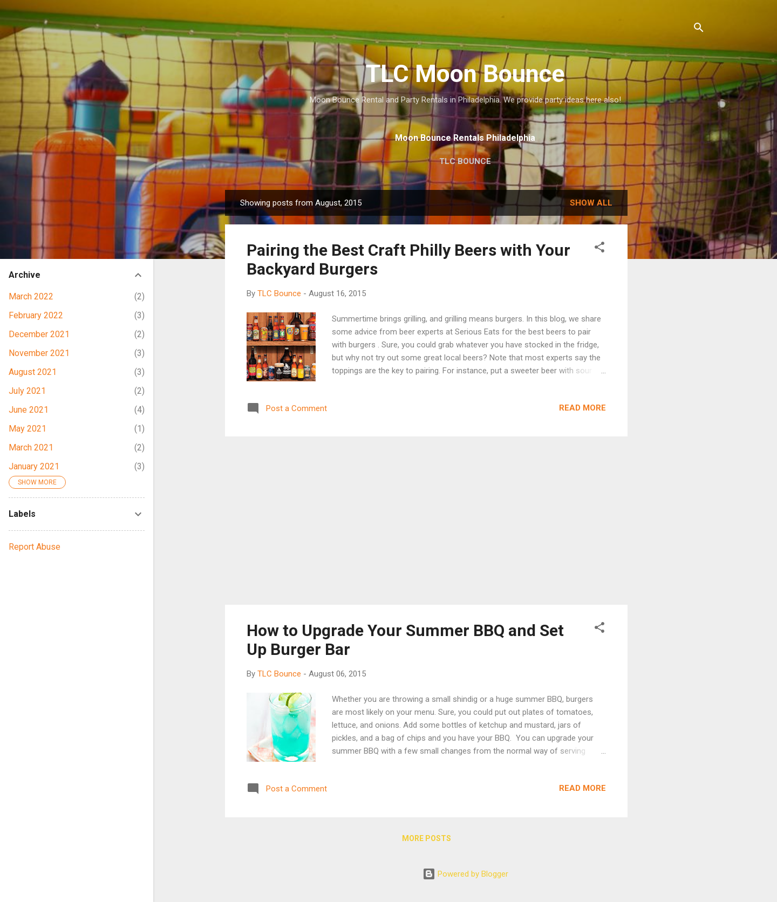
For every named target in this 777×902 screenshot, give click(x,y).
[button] (599, 249)
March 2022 (31, 296)
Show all (591, 203)
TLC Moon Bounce (465, 73)
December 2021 (39, 334)
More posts (426, 838)
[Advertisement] (670, 352)
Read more (582, 408)
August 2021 (33, 372)
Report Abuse (34, 547)
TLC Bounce (465, 161)
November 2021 (39, 353)
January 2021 (34, 466)
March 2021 (31, 447)
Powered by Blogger (465, 874)
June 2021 (29, 410)
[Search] (698, 29)
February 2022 (36, 315)
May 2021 (27, 428)
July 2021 (27, 391)
